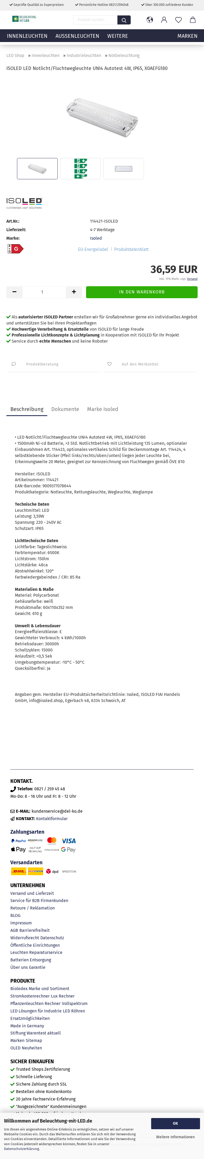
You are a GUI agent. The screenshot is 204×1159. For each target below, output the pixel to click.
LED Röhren (74, 1010)
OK (175, 1123)
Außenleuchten (77, 38)
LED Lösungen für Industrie (36, 1010)
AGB (14, 930)
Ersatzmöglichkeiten (30, 1018)
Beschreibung (26, 409)
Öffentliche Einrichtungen (35, 945)
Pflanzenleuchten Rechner (35, 1003)
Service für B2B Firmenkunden (39, 900)
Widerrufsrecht (24, 937)
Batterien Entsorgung (30, 959)
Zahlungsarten (27, 832)
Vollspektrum (75, 1003)
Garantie (37, 967)
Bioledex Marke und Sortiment (39, 988)
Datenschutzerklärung (21, 1149)
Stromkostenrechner (30, 996)
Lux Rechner (63, 996)
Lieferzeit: (16, 229)
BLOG (15, 915)
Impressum (21, 922)
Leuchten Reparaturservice (36, 952)
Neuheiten (32, 1047)
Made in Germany (27, 1025)
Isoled (96, 238)
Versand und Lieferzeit (32, 893)
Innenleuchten (27, 38)
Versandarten (26, 862)
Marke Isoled (102, 409)
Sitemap (34, 1040)
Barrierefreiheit (34, 930)
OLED (15, 1047)
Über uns (19, 967)
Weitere (117, 38)
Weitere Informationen (175, 1137)
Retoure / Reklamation (32, 908)
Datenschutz (52, 937)
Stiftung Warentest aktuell (35, 1033)
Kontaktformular (52, 818)
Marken (17, 1040)
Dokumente (65, 409)
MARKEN (187, 38)
